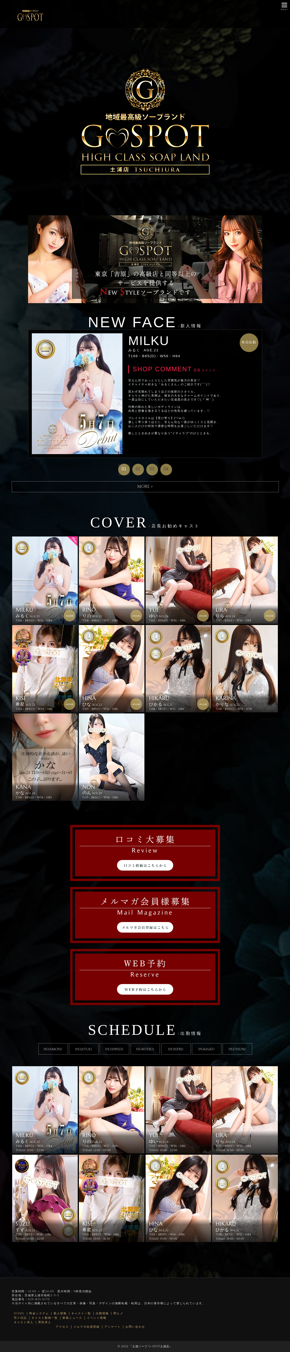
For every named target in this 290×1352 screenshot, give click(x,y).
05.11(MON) (53, 1049)
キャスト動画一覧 (45, 1317)
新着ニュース (72, 1317)
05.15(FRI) (175, 1049)
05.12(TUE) (83, 1049)
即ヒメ (118, 1313)
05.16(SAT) (206, 1049)
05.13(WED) (114, 1049)
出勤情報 (102, 1313)
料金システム (39, 1313)
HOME (19, 1313)
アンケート (112, 1326)
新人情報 (60, 1313)
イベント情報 (96, 1317)
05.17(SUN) (237, 1049)
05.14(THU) (145, 1049)
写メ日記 (20, 1317)
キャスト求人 (23, 1322)
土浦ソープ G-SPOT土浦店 (150, 1346)
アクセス (62, 1326)
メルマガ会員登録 (86, 1326)
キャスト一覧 (81, 1313)
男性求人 (44, 1322)
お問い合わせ (135, 1326)
